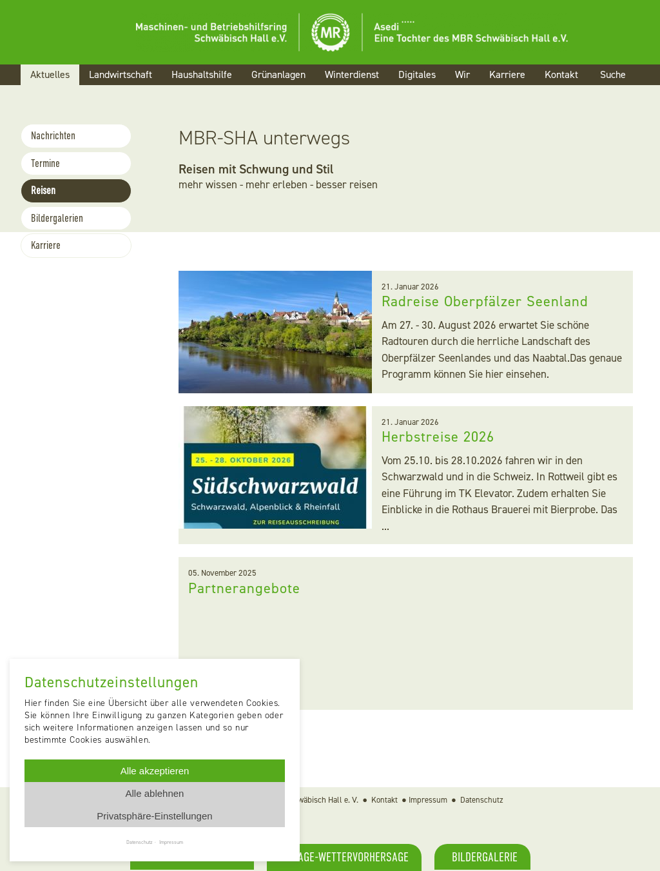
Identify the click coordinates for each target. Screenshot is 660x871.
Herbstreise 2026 (441, 436)
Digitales (417, 74)
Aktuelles (50, 74)
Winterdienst (352, 74)
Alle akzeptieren (155, 770)
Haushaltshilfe (201, 74)
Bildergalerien (57, 218)
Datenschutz (481, 799)
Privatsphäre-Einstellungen (154, 815)
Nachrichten (53, 135)
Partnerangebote (244, 588)
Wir (462, 74)
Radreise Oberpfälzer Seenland (487, 301)
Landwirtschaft (120, 74)
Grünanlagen (278, 74)
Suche (613, 74)
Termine (45, 163)
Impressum (427, 799)
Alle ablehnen (155, 793)
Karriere (507, 74)
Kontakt (561, 74)
